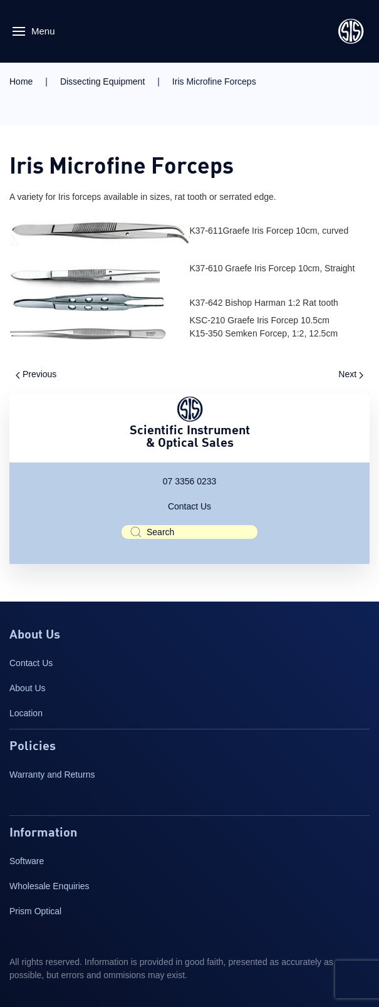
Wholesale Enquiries (49, 886)
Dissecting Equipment (102, 81)
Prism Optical (35, 911)
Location (26, 713)
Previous (36, 374)
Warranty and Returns (52, 775)
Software (26, 861)
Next (350, 374)
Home (21, 81)
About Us (27, 688)
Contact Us (189, 506)
